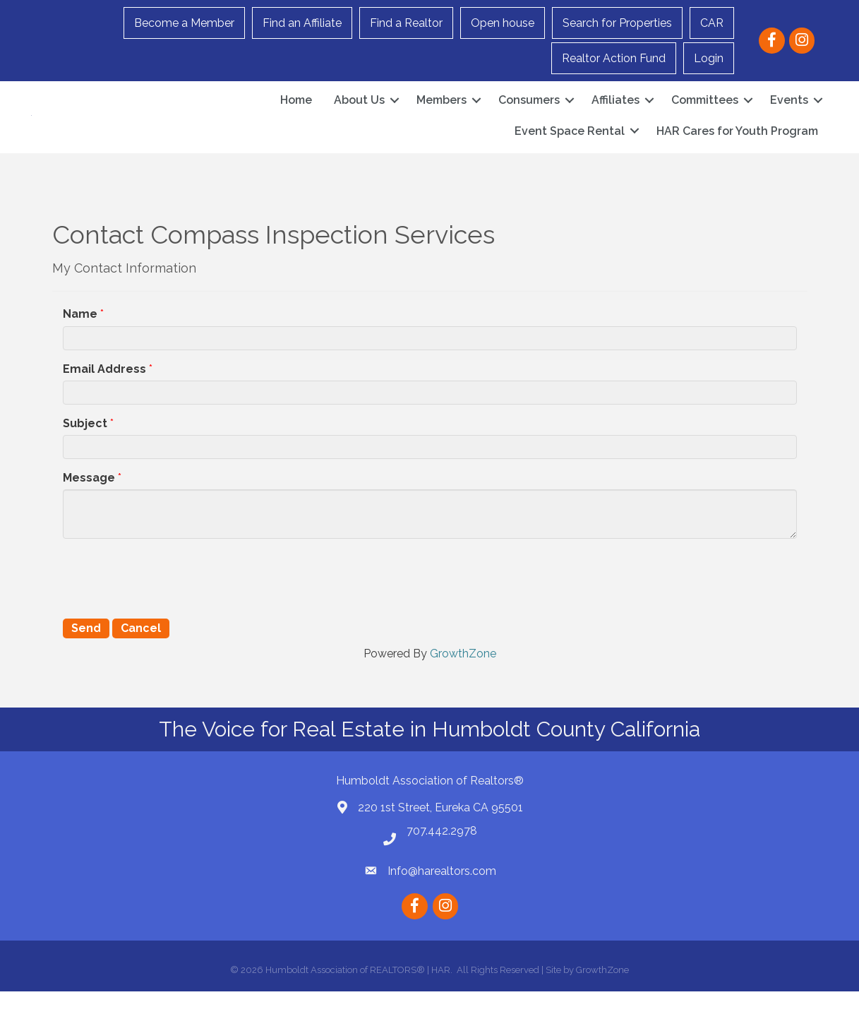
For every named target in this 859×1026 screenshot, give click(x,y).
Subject (85, 458)
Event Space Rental (570, 148)
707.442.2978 (442, 865)
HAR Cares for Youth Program (737, 148)
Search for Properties (617, 23)
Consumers (529, 117)
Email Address (104, 403)
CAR (711, 23)
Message (89, 512)
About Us (359, 117)
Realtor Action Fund (614, 58)
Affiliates (615, 117)
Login (708, 58)
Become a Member (184, 23)
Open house (502, 23)
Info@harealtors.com (442, 905)
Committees (704, 117)
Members (441, 117)
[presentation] (170, 611)
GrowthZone (463, 688)
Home (296, 117)
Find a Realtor (406, 23)
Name (80, 348)
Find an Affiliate (302, 23)
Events (789, 117)
